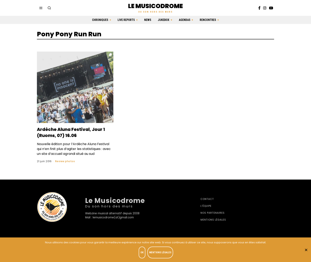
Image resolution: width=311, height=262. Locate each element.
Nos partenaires (213, 213)
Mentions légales (213, 219)
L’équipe (206, 206)
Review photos (65, 161)
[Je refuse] (306, 250)
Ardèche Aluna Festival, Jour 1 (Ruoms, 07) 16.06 (70, 132)
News (147, 20)
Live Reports (126, 20)
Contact (207, 199)
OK (142, 253)
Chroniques (100, 20)
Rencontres (208, 20)
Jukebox (163, 20)
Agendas (184, 20)
